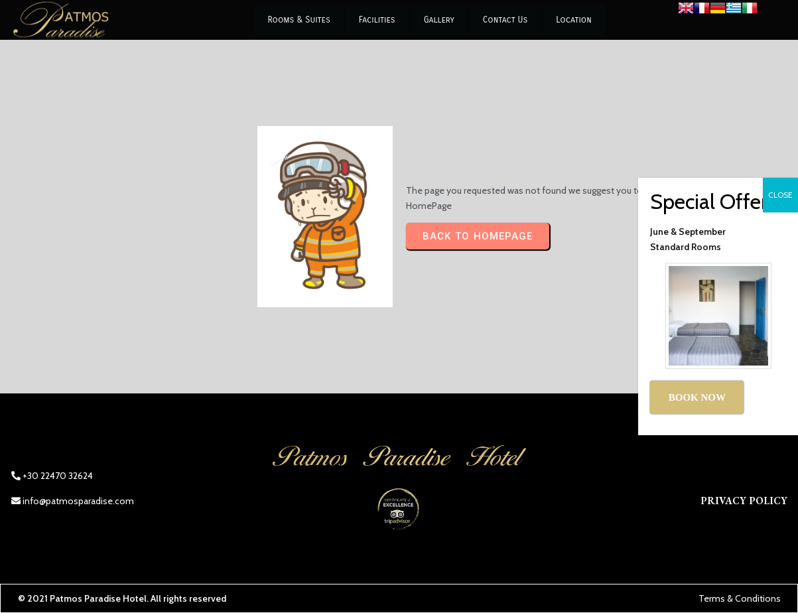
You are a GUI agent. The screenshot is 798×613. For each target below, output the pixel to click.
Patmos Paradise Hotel (98, 598)
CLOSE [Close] (780, 195)
